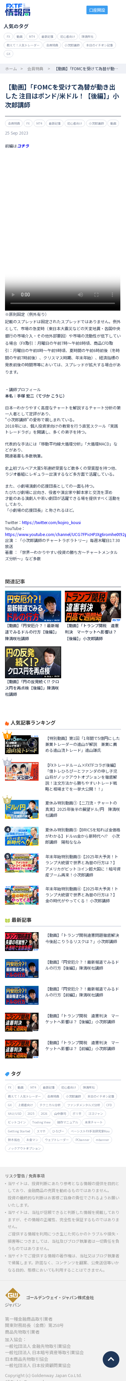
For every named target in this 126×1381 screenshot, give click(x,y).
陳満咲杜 (87, 36)
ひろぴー (58, 1131)
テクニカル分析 (50, 1105)
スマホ (41, 1131)
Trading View (41, 1122)
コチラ (23, 146)
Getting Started (19, 1131)
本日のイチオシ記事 (99, 45)
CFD (109, 1105)
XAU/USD (14, 1113)
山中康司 (60, 1113)
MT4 (32, 36)
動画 (20, 36)
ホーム (11, 68)
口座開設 (97, 10)
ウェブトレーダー (57, 1139)
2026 (44, 1113)
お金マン (32, 1139)
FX (8, 36)
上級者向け (25, 1105)
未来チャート (94, 1122)
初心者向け (67, 36)
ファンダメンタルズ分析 (83, 1105)
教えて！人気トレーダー (23, 45)
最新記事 (48, 36)
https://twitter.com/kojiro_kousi (51, 522)
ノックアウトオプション (24, 1148)
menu (117, 10)
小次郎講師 (71, 45)
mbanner (102, 1139)
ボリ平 (76, 1113)
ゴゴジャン (95, 1113)
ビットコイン (17, 1122)
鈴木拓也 (14, 1139)
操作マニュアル (67, 1122)
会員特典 (52, 45)
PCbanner (82, 1139)
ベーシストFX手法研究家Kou (90, 1131)
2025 (31, 1113)
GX (8, 53)
